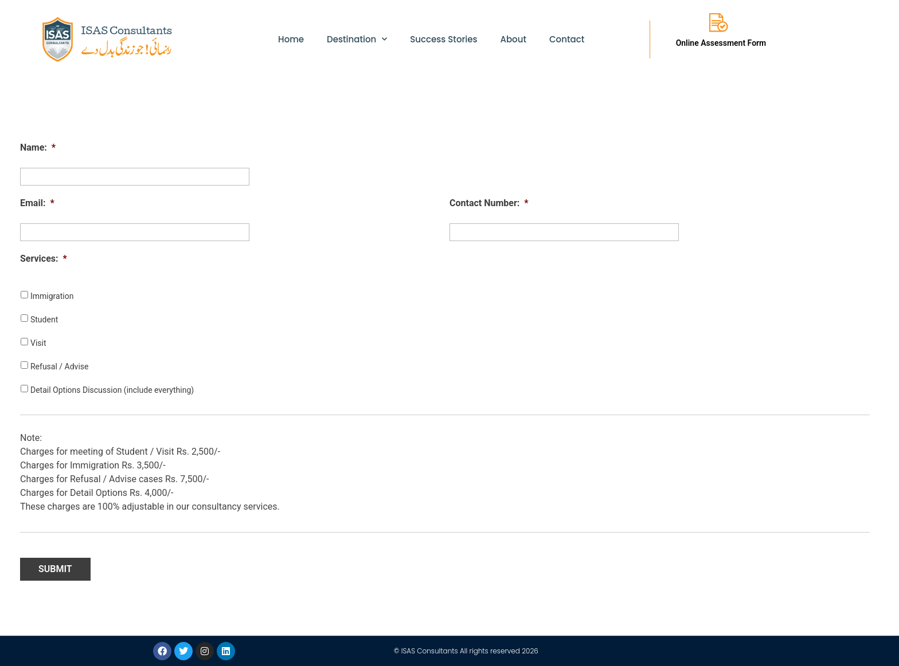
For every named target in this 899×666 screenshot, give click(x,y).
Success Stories (443, 39)
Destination (357, 39)
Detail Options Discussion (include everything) (112, 390)
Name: (38, 147)
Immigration (51, 296)
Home (291, 39)
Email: (37, 203)
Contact (566, 39)
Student (44, 319)
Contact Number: (489, 203)
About (513, 39)
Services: (43, 258)
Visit (38, 343)
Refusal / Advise (59, 366)
